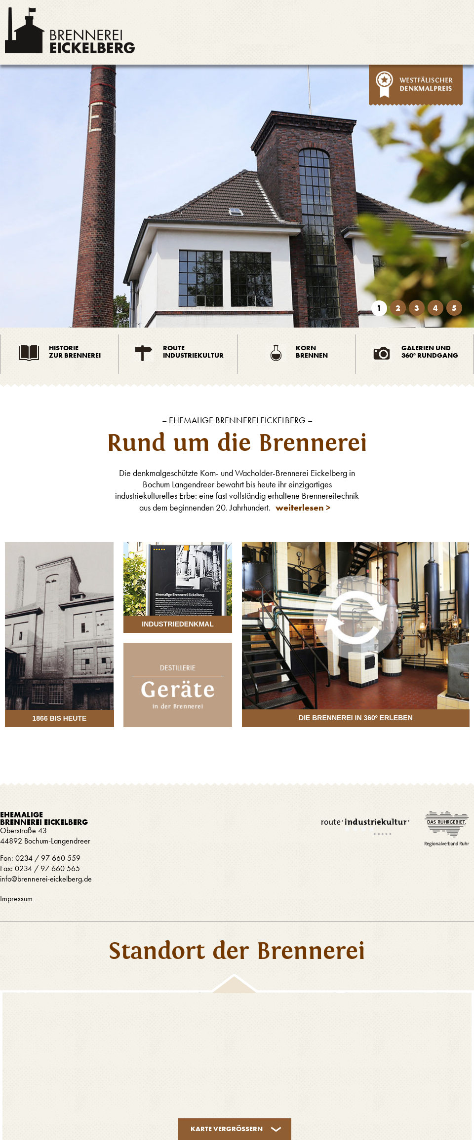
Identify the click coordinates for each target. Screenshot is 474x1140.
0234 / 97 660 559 (47, 858)
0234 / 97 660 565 (46, 868)
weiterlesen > (303, 507)
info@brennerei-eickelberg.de (46, 879)
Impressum (16, 898)
